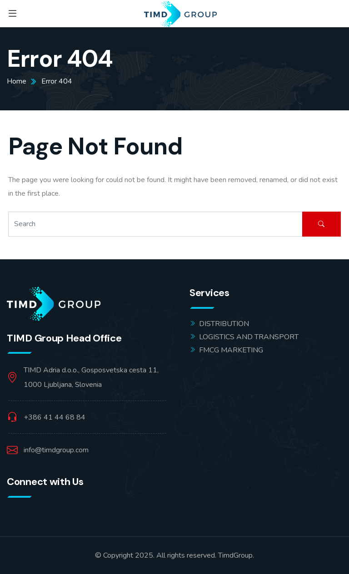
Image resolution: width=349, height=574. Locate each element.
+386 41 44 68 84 (54, 417)
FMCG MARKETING (231, 350)
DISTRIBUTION (224, 324)
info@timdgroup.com (56, 450)
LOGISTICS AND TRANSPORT (249, 337)
